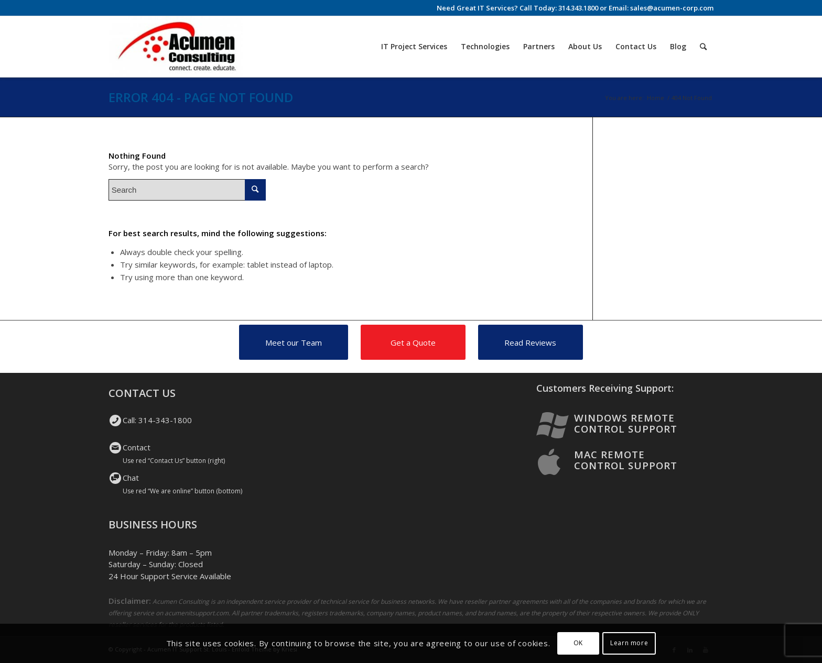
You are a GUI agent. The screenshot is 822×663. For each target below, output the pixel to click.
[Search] (703, 46)
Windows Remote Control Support (625, 423)
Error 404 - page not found (201, 97)
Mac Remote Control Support (625, 460)
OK (578, 642)
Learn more (629, 642)
